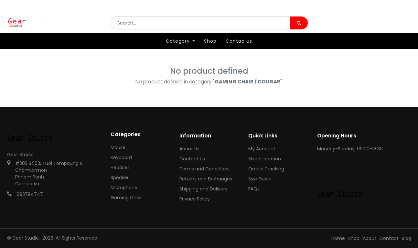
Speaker (120, 177)
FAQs (254, 189)
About (369, 238)
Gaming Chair (126, 197)
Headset (120, 167)
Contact (389, 238)
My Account (261, 149)
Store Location (264, 159)
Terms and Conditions (204, 169)
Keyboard (121, 157)
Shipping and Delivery (203, 189)
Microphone (124, 187)
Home (338, 238)
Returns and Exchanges (205, 179)
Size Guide (260, 179)
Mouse (118, 147)
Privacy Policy (194, 199)
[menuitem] (210, 51)
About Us (189, 149)
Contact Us (192, 159)
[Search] (299, 27)
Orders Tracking (266, 169)
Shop (353, 238)
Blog (406, 238)
